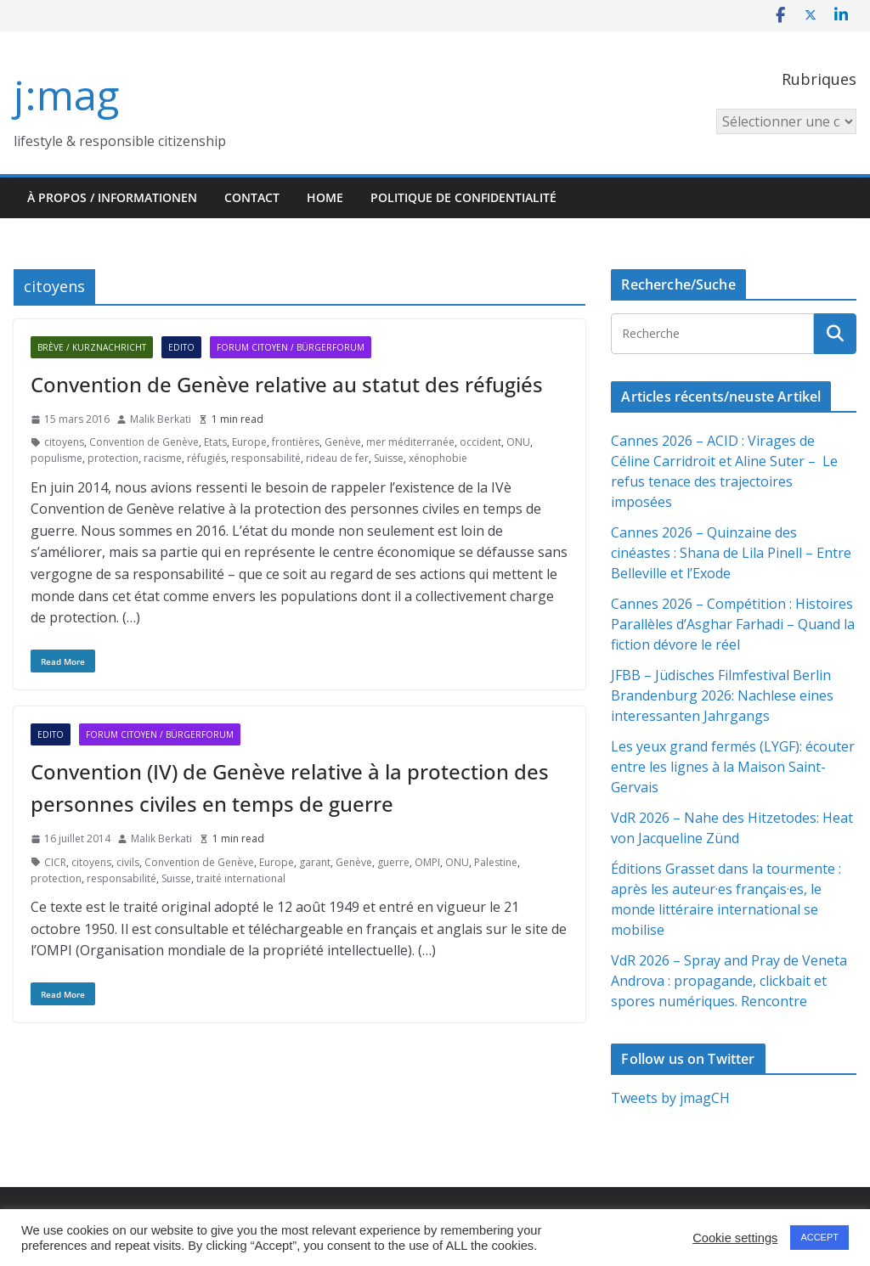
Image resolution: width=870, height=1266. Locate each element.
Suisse (389, 458)
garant (314, 862)
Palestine (495, 862)
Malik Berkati (160, 419)
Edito (181, 347)
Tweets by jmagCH (670, 1098)
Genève (343, 442)
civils (127, 862)
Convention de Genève (144, 442)
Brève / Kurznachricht (91, 347)
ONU (518, 442)
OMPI (427, 862)
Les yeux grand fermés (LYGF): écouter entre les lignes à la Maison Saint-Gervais (733, 766)
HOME (325, 197)
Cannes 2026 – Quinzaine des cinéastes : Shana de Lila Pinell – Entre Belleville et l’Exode (731, 552)
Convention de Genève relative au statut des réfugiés (287, 384)
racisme (163, 458)
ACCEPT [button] (819, 1237)
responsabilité (266, 458)
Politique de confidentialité (463, 197)
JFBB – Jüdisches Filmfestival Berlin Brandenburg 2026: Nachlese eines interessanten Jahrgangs (722, 695)
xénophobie (438, 458)
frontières (295, 442)
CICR (55, 862)
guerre (393, 862)
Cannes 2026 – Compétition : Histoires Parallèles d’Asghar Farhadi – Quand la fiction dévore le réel (733, 624)
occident (480, 442)
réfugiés (206, 458)
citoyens (64, 442)
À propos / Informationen (112, 197)
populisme (56, 458)
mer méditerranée (410, 442)
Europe (249, 442)
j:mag (66, 94)
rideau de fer (337, 458)
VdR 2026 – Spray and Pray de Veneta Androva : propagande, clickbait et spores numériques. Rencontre (729, 980)
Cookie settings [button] (734, 1238)
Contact (252, 197)
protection (113, 458)
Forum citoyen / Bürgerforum (290, 347)
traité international (240, 878)
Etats (215, 442)
